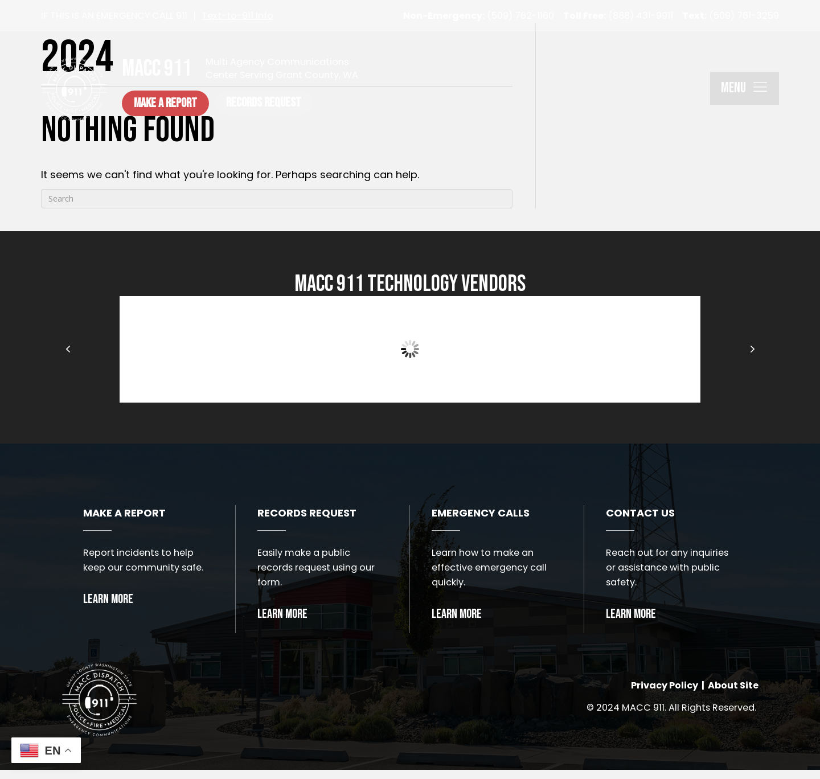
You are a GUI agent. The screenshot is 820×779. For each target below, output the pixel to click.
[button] (184, 103)
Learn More (108, 599)
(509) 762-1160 (478, 15)
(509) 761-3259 (730, 15)
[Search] (276, 198)
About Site (733, 689)
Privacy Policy (664, 689)
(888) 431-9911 (618, 15)
